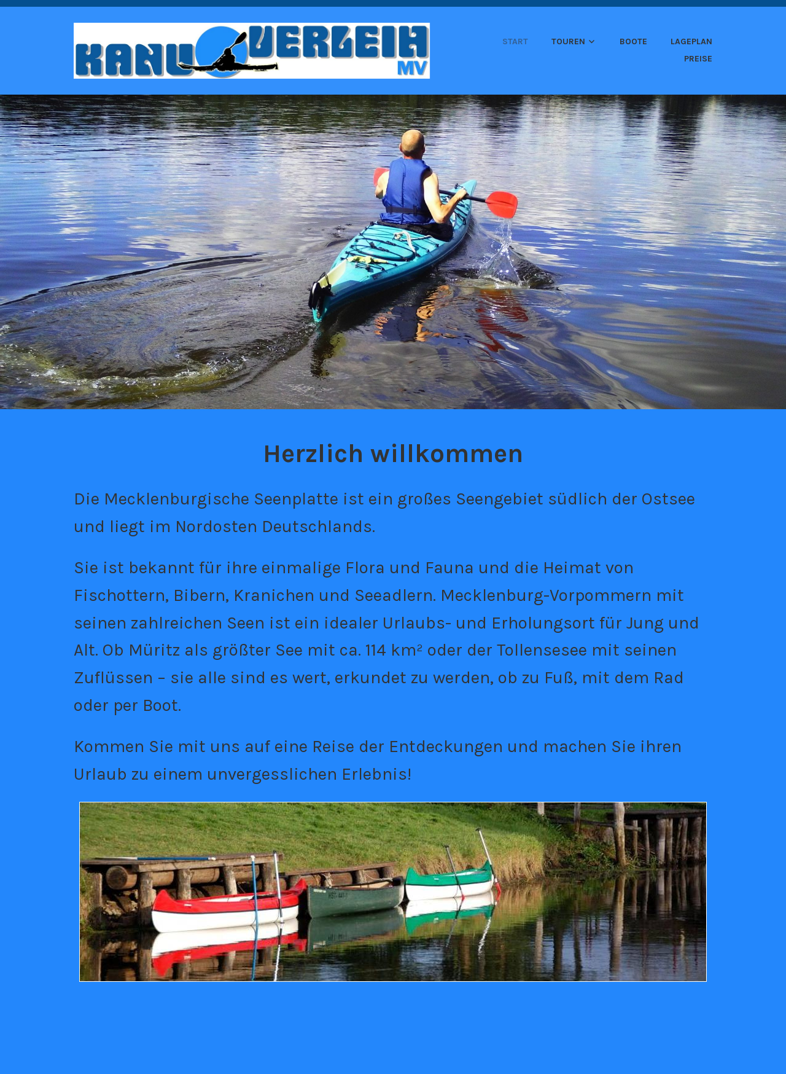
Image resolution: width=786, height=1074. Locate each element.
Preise (698, 58)
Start (515, 41)
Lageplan (691, 41)
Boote (633, 41)
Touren (568, 41)
